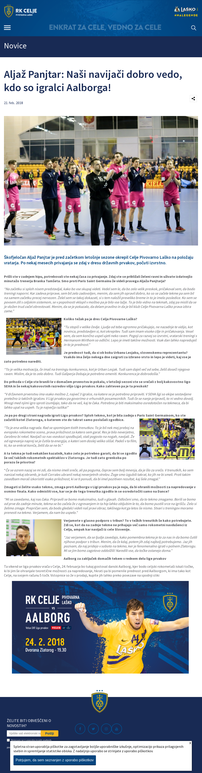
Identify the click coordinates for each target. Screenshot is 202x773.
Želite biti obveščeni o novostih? (29, 723)
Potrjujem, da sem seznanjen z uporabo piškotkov (55, 760)
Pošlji (49, 733)
